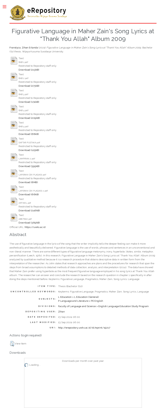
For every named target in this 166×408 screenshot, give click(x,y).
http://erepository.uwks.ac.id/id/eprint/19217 (84, 327)
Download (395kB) (29, 166)
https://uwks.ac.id (35, 227)
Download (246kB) (29, 210)
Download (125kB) (29, 150)
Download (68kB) (29, 134)
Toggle (6, 6)
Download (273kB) (29, 85)
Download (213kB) (29, 69)
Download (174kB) (29, 101)
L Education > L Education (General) (78, 296)
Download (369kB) (29, 222)
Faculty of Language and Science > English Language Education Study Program (103, 306)
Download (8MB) (28, 182)
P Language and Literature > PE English (80, 300)
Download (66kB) (29, 194)
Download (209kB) (29, 117)
